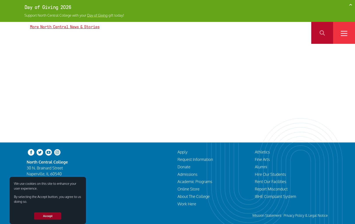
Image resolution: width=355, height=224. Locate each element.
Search (322, 33)
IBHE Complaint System (275, 196)
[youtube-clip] (48, 152)
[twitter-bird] (40, 152)
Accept (47, 216)
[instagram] (57, 152)
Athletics (262, 32)
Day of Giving (97, 15)
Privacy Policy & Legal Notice (305, 215)
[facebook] (31, 152)
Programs (240, 32)
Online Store (189, 188)
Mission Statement (266, 215)
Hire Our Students (270, 174)
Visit (204, 32)
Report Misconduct (271, 188)
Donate (184, 166)
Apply (220, 32)
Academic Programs (195, 181)
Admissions (188, 174)
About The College (194, 196)
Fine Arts (262, 159)
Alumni (261, 166)
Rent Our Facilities (270, 181)
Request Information (195, 159)
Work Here (187, 203)
